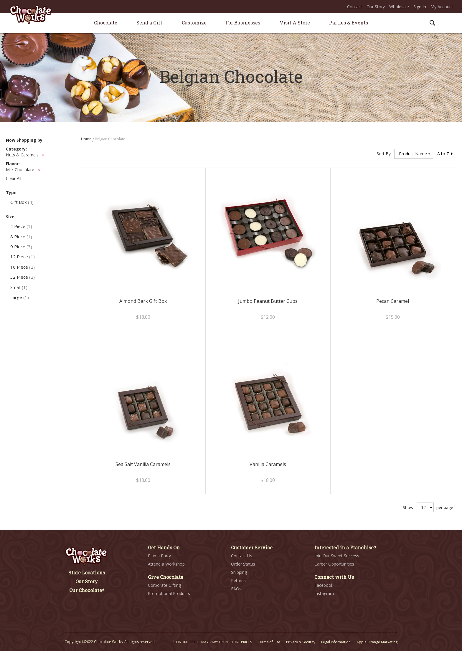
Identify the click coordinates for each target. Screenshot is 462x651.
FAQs (236, 588)
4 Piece (21, 226)
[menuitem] (105, 22)
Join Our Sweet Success (336, 556)
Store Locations (86, 572)
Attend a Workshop (166, 564)
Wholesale (399, 6)
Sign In (419, 6)
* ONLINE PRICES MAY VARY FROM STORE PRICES (212, 642)
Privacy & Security (300, 642)
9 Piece (21, 247)
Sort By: (384, 153)
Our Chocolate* (86, 590)
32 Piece (22, 277)
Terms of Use (269, 642)
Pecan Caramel (392, 301)
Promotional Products (169, 593)
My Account (441, 6)
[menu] (231, 23)
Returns (238, 580)
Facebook (323, 585)
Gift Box (22, 202)
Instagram (324, 593)
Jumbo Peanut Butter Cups (268, 301)
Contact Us (241, 556)
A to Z (445, 153)
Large (19, 297)
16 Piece (22, 267)
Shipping (239, 572)
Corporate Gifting (164, 585)
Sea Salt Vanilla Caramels (143, 464)
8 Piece (21, 236)
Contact (354, 6)
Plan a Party (159, 556)
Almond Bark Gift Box (143, 301)
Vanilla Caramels (268, 464)
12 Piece (22, 257)
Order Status (243, 564)
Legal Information (336, 642)
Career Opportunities (334, 564)
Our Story (376, 6)
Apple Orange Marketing (377, 642)
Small (18, 287)
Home (86, 138)
